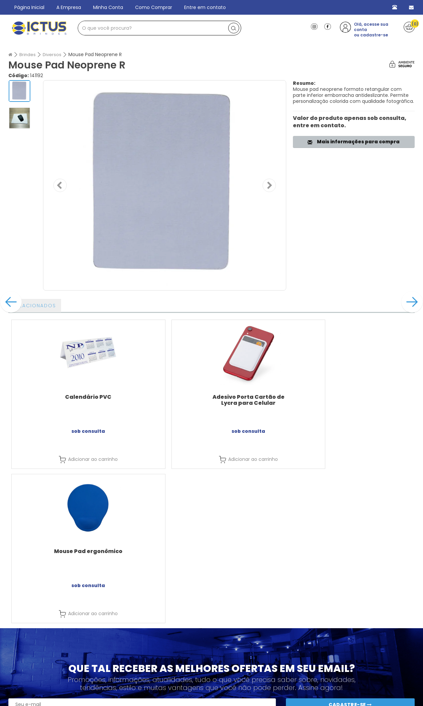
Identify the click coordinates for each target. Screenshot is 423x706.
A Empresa (68, 7)
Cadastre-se (350, 635)
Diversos (53, 54)
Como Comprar (153, 7)
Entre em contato (205, 7)
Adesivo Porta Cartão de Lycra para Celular (161, 400)
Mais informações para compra (354, 141)
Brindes (28, 54)
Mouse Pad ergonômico (262, 397)
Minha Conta (108, 7)
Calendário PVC (59, 397)
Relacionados (34, 305)
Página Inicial (29, 7)
